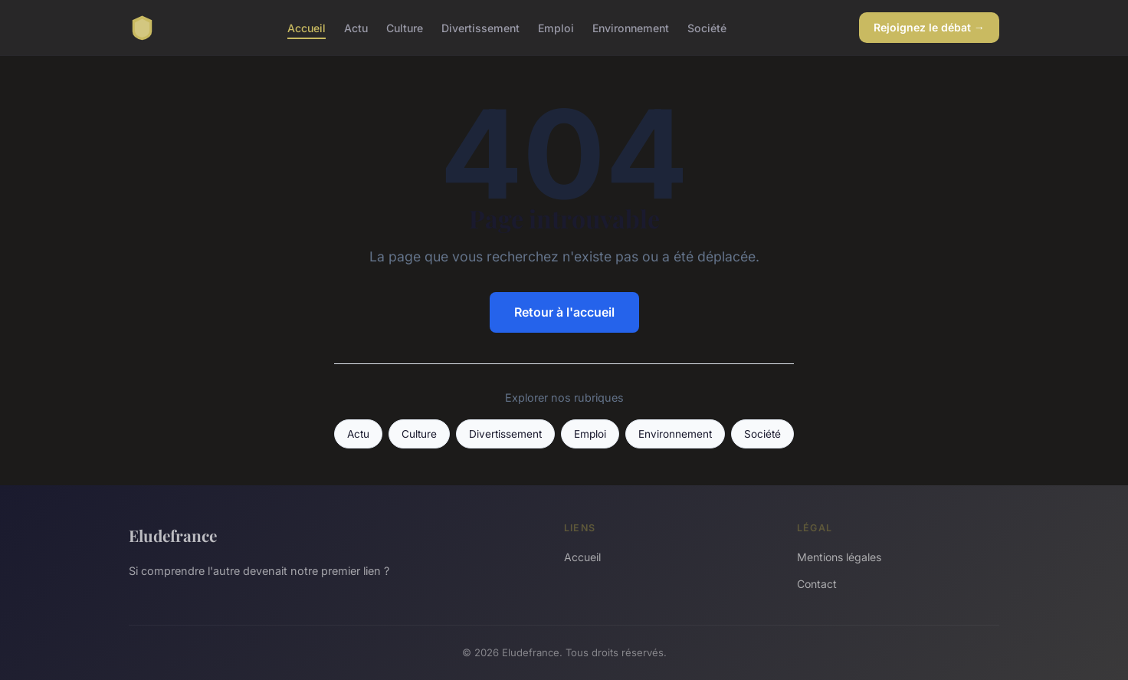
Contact (817, 583)
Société (706, 27)
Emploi (556, 27)
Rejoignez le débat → (929, 27)
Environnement (630, 27)
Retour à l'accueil (564, 312)
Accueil (306, 27)
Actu (356, 27)
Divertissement (480, 27)
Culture (404, 27)
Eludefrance (173, 535)
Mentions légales (839, 556)
